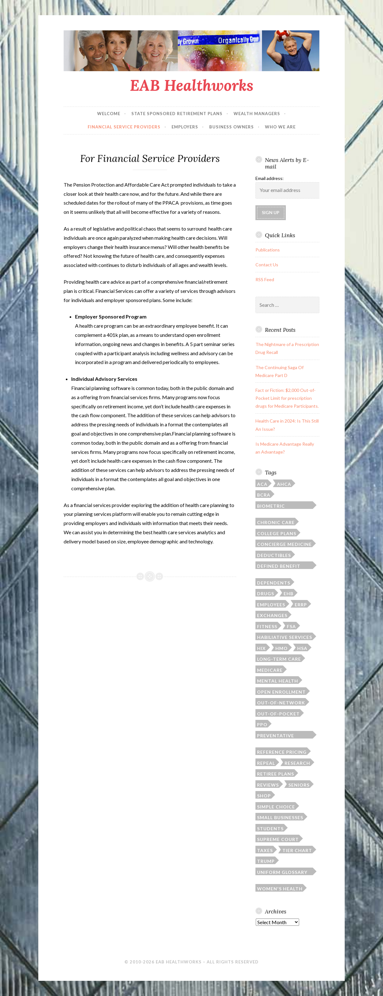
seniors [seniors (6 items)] (299, 785)
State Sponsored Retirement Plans (177, 113)
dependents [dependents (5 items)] (273, 582)
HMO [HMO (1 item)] (281, 648)
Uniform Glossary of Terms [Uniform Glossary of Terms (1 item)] (282, 872)
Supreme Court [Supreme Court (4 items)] (278, 839)
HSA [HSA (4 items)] (302, 648)
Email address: (269, 178)
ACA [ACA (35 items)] (262, 484)
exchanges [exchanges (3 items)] (272, 615)
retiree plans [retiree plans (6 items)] (275, 773)
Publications (267, 249)
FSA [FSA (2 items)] (291, 626)
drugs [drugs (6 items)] (265, 593)
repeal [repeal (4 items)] (266, 763)
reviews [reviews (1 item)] (268, 785)
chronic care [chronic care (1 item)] (276, 522)
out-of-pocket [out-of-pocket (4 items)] (278, 713)
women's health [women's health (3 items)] (280, 888)
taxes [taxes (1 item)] (265, 850)
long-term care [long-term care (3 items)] (279, 659)
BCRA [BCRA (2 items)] (263, 495)
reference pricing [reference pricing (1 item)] (282, 752)
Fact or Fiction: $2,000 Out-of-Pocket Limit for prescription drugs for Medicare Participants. (287, 398)
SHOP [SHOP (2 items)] (264, 795)
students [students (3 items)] (270, 828)
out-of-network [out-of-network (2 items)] (281, 702)
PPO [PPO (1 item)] (262, 724)
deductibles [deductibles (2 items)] (274, 555)
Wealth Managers (257, 113)
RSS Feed (264, 279)
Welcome (108, 113)
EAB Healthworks (192, 85)
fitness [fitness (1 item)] (267, 626)
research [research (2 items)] (297, 763)
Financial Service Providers (124, 126)
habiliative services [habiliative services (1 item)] (284, 637)
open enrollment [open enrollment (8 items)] (281, 692)
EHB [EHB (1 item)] (288, 593)
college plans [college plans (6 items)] (276, 533)
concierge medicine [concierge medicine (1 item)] (284, 544)
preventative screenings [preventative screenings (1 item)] (275, 736)
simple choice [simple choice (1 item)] (276, 806)
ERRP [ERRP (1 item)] (301, 604)
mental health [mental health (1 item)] (277, 681)
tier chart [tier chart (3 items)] (297, 850)
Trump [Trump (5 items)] (266, 861)
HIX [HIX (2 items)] (261, 648)
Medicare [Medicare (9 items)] (270, 670)
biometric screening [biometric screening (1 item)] (271, 506)
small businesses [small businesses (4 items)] (280, 817)
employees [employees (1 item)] (271, 604)
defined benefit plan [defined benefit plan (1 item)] (278, 566)
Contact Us (266, 264)
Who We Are (280, 126)
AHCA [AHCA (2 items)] (284, 484)
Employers (185, 126)
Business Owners (231, 126)
